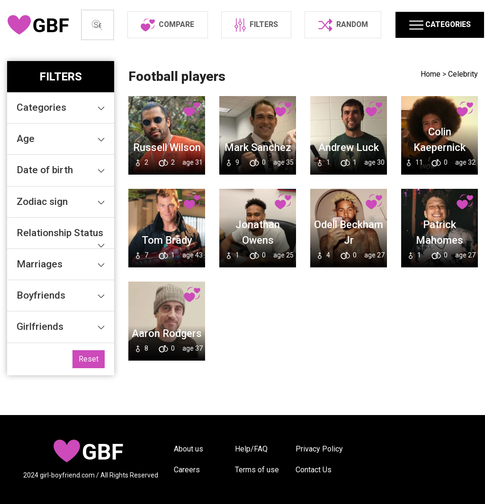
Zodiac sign (62, 230)
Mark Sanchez (258, 176)
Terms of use (257, 469)
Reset (89, 387)
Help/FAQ (251, 448)
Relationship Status (62, 266)
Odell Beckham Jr (348, 260)
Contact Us (314, 469)
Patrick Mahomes (439, 260)
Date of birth (62, 198)
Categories (62, 135)
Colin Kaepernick (439, 168)
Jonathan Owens (257, 260)
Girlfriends (62, 355)
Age (62, 167)
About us (188, 448)
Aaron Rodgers (167, 362)
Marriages (62, 292)
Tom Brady (167, 268)
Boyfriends (62, 323)
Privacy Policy (319, 448)
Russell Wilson (167, 176)
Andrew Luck (348, 176)
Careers (187, 469)
